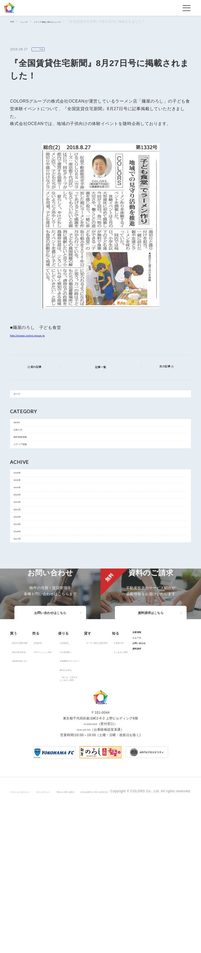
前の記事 (39, 367)
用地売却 (54, 742)
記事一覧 (104, 366)
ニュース (29, 21)
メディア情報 (42, 49)
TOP (13, 21)
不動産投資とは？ (26, 760)
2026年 (21, 498)
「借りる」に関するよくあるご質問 (103, 780)
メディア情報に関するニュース (65, 21)
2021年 (21, 557)
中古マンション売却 (62, 751)
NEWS (21, 430)
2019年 (21, 581)
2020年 (21, 569)
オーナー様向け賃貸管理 (147, 742)
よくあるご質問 (25, 811)
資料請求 (48, 819)
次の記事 (161, 367)
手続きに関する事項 (95, 934)
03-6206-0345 (90, 871)
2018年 (21, 592)
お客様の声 (21, 802)
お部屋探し (96, 742)
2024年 (21, 522)
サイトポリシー (62, 934)
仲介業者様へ (98, 751)
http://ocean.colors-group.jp (38, 336)
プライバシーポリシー (26, 934)
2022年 (21, 545)
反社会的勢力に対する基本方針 (140, 934)
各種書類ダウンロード (104, 760)
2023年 (21, 534)
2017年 (21, 604)
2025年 (21, 510)
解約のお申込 (98, 769)
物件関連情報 (26, 454)
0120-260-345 (84, 876)
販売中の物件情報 (26, 742)
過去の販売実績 (25, 751)
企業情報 (48, 792)
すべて (21, 397)
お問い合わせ (52, 810)
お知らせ (22, 442)
